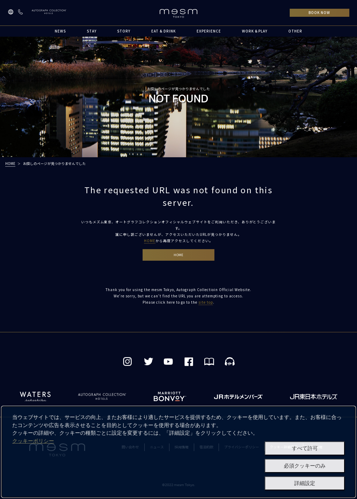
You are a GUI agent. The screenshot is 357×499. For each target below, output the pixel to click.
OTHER (295, 31)
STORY (123, 31)
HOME (10, 163)
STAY (92, 31)
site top (205, 303)
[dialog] (178, 451)
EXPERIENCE (209, 31)
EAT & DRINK (163, 31)
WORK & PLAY (255, 31)
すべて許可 (305, 448)
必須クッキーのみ (305, 466)
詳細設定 (304, 483)
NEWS (60, 31)
